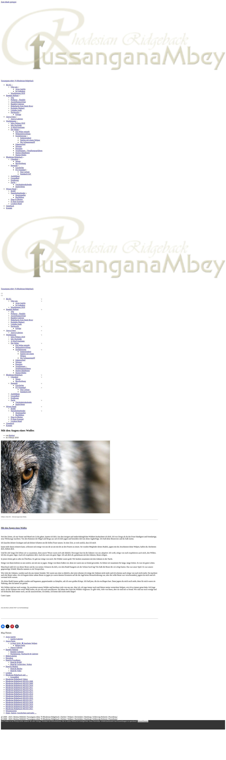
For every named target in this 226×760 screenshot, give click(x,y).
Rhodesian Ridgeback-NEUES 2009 (19, 683)
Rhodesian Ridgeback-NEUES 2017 (19, 700)
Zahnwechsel (20, 144)
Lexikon (9, 673)
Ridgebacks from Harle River (22, 106)
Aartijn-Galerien (16, 639)
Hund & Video (15, 671)
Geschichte (19, 168)
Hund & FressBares (13, 660)
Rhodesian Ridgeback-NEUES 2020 (19, 707)
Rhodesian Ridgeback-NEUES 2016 (19, 698)
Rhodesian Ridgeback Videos (17, 679)
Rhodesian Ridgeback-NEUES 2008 (19, 681)
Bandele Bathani (12, 650)
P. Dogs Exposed (17, 202)
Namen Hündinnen (22, 153)
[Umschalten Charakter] (41, 377)
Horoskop (9, 658)
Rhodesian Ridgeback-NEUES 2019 (19, 704)
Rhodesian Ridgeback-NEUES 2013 (19, 692)
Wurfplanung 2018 (18, 93)
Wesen (17, 161)
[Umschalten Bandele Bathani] (41, 310)
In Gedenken (20, 91)
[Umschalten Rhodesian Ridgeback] (41, 375)
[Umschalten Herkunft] (41, 383)
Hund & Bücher (16, 669)
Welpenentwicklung (22, 134)
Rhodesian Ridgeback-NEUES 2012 (19, 690)
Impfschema (20, 187)
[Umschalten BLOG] (41, 299)
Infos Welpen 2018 (18, 123)
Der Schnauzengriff (27, 142)
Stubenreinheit (25, 138)
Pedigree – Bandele (18, 100)
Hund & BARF (16, 662)
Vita (12, 98)
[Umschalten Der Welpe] (41, 343)
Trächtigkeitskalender (23, 185)
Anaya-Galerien (17, 119)
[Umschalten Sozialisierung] (41, 350)
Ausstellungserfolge (18, 102)
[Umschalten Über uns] (41, 301)
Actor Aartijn (20, 89)
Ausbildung (15, 176)
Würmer (18, 146)
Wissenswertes (11, 711)
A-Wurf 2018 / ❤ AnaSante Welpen (23, 643)
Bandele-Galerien (17, 104)
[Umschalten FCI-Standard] (41, 388)
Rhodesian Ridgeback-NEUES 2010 (19, 685)
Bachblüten (19, 197)
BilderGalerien (11, 656)
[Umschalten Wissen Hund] (41, 407)
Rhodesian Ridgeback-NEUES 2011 (19, 688)
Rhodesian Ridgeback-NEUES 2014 (19, 694)
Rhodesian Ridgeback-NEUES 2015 (19, 696)
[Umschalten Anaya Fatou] (41, 331)
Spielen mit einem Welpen (30, 140)
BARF (13, 191)
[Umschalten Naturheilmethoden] (41, 411)
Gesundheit (15, 178)
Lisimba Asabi (16, 110)
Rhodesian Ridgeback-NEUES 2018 (19, 702)
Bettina (11, 435)
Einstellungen (143, 721)
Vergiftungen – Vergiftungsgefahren (28, 151)
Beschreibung (20, 163)
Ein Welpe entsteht (22, 132)
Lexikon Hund (16, 204)
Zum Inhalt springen (8, 2)
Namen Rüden (20, 155)
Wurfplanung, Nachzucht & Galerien (24, 654)
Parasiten (18, 149)
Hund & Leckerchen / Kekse (21, 664)
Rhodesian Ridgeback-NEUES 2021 (19, 709)
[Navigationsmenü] (2, 293)
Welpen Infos (20, 645)
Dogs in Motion (17, 199)
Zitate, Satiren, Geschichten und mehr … (21, 713)
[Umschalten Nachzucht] (41, 326)
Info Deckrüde (16, 125)
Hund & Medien (12, 666)
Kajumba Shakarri (17, 108)
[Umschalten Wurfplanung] (41, 335)
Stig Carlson (25, 172)
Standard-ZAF (25, 174)
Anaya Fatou (10, 641)
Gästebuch (10, 206)
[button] (12, 85)
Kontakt (9, 208)
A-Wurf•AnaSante (18, 127)
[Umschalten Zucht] (41, 400)
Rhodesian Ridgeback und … (17, 675)
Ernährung (15, 180)
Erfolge (18, 115)
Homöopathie (20, 195)
